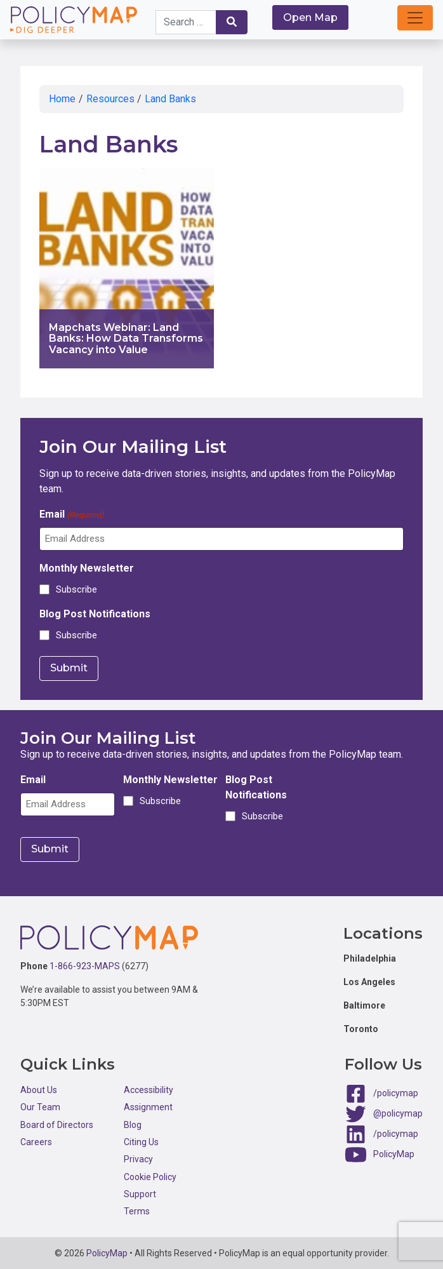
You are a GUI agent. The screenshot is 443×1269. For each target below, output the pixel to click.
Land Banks (170, 99)
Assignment (148, 1106)
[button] (415, 17)
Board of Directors (56, 1123)
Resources (110, 99)
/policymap (395, 1092)
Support (140, 1193)
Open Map (310, 17)
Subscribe (76, 589)
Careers (36, 1141)
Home (62, 99)
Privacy (138, 1158)
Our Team (40, 1106)
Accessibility (148, 1089)
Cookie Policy (150, 1176)
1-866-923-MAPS (85, 965)
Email (71, 514)
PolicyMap (393, 1153)
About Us (38, 1089)
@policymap (398, 1112)
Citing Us (141, 1141)
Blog (133, 1123)
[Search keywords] (185, 22)
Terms (137, 1210)
